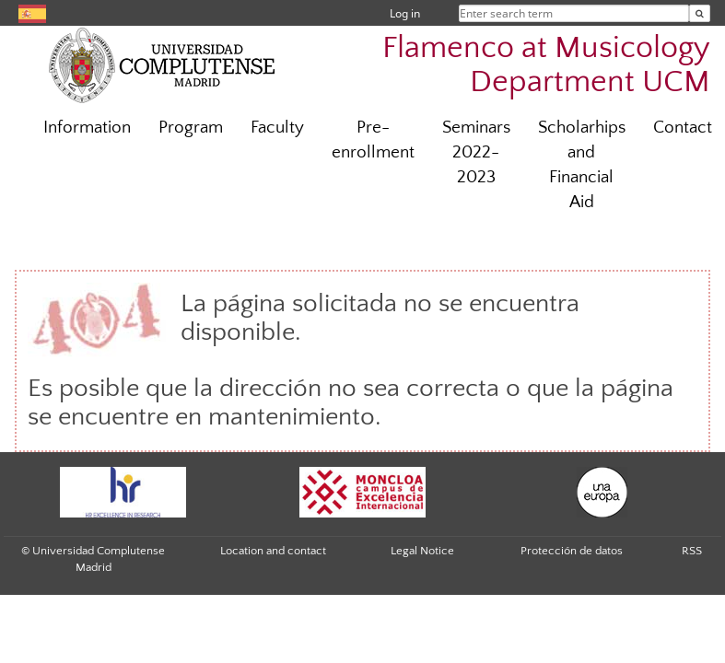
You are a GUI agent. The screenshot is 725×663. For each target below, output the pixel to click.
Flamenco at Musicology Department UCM (546, 65)
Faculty (277, 127)
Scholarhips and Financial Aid (582, 165)
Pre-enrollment (373, 140)
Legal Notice (422, 550)
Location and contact (273, 550)
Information (87, 127)
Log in (405, 13)
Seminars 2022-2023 (476, 152)
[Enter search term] (699, 13)
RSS (692, 550)
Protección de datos (571, 550)
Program (190, 127)
